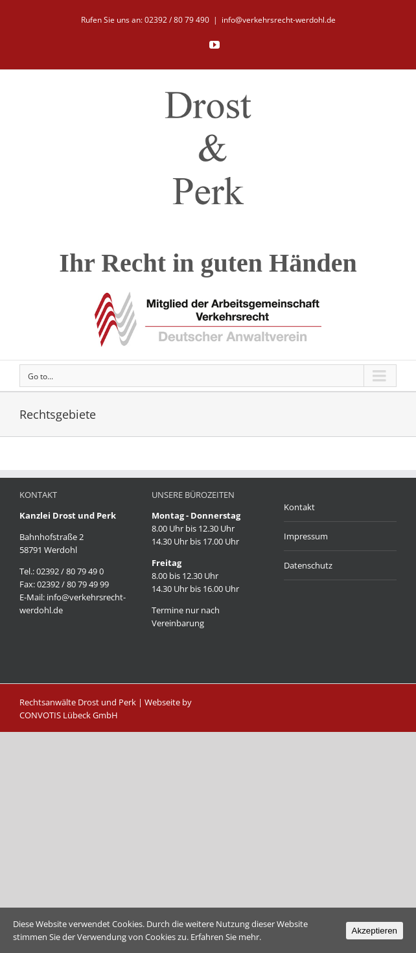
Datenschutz (308, 565)
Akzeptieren (374, 930)
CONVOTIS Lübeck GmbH (68, 715)
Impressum (306, 536)
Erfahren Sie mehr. (226, 937)
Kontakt (299, 507)
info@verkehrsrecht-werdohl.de (279, 19)
